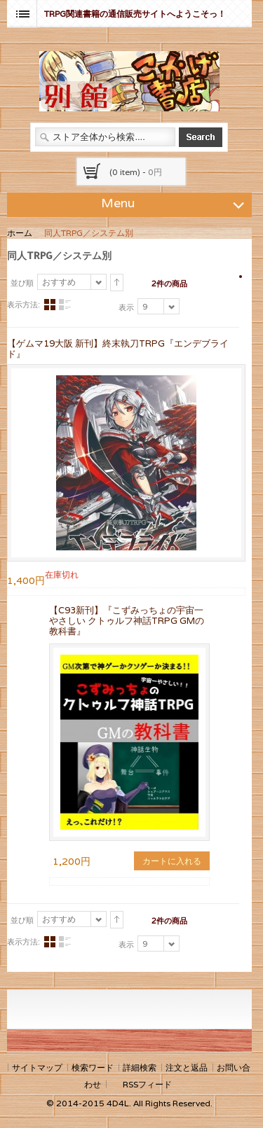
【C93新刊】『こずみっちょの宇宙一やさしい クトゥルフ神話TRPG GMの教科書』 (126, 620)
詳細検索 (139, 1067)
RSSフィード (147, 1084)
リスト (64, 305)
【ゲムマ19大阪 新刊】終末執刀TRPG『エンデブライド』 (118, 348)
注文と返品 (187, 1067)
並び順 (22, 283)
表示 (126, 307)
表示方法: (23, 304)
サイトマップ (37, 1067)
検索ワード (93, 1067)
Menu (174, 202)
